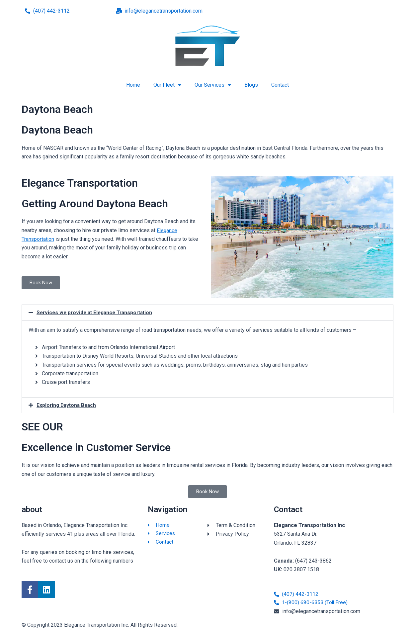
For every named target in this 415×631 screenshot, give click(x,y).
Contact (280, 85)
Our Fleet (167, 85)
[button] (207, 312)
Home (133, 85)
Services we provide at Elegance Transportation (97, 312)
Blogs (251, 85)
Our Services (213, 85)
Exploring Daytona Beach (68, 405)
